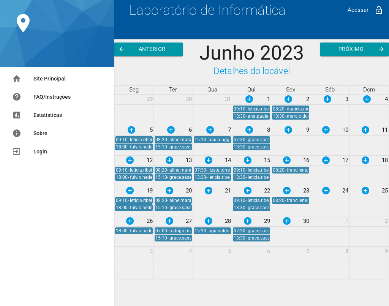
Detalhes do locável (251, 70)
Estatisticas (37, 115)
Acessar (365, 10)
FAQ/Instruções (41, 97)
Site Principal (39, 78)
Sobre (29, 133)
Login (29, 151)
